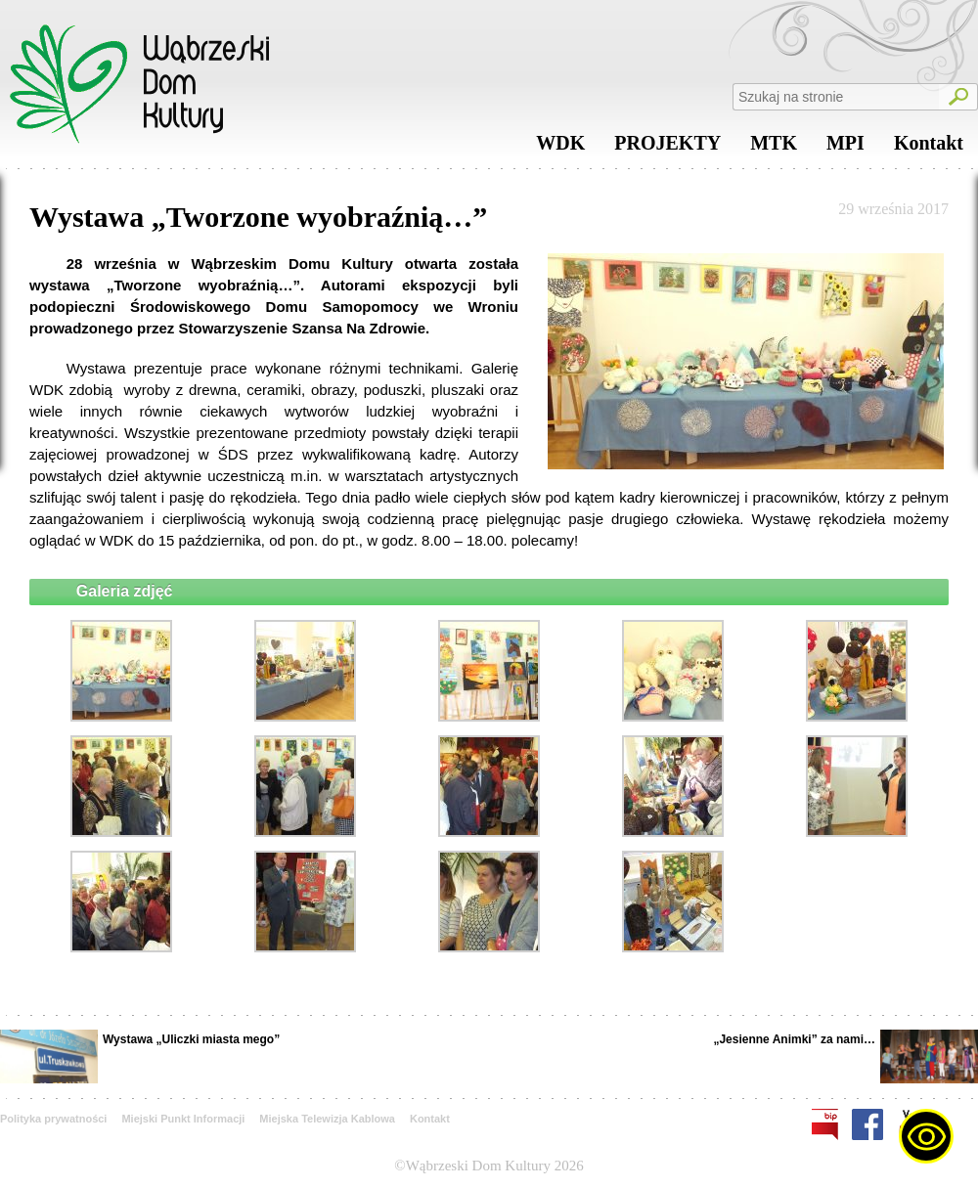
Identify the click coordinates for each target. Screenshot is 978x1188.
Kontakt (928, 147)
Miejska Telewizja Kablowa (327, 1118)
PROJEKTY (667, 147)
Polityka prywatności (53, 1118)
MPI (845, 147)
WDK (560, 147)
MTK (773, 147)
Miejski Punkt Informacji (182, 1118)
